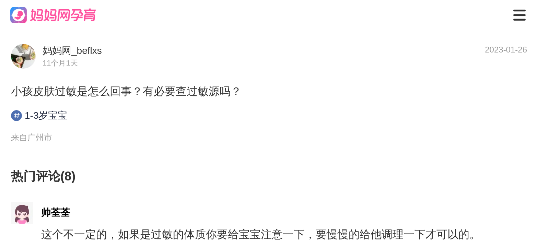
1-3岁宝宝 (39, 115)
